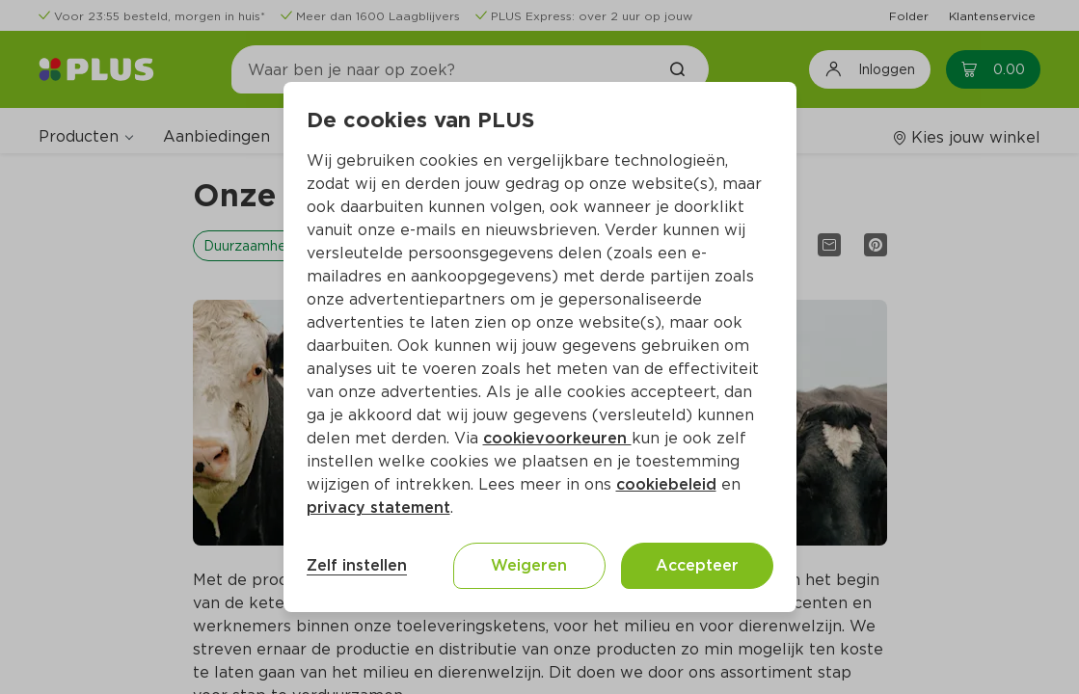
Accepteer (697, 565)
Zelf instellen (357, 565)
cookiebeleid (666, 484)
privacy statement (378, 507)
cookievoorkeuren (557, 438)
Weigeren (529, 565)
